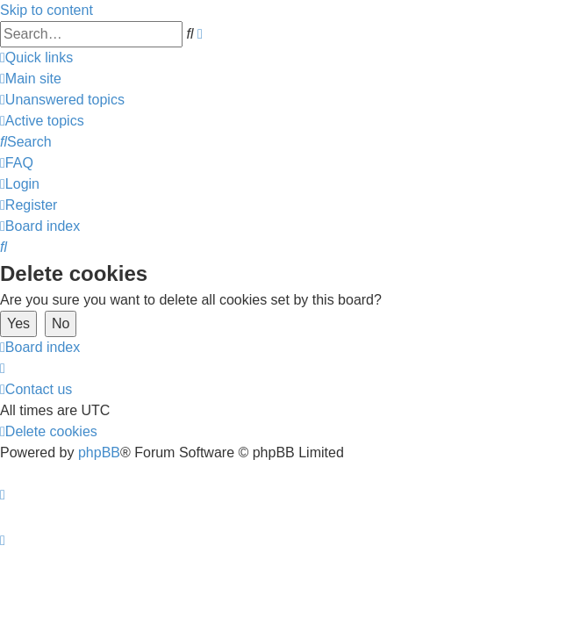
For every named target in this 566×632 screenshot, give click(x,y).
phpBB (99, 452)
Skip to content (46, 10)
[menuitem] (30, 78)
